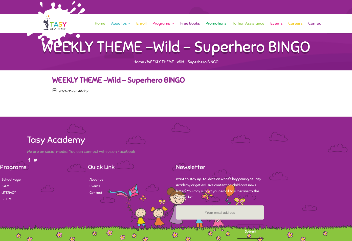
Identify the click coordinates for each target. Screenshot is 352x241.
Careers (295, 23)
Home (100, 23)
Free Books (190, 23)
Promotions (216, 23)
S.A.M (5, 186)
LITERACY (9, 193)
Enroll (141, 23)
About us (120, 23)
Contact (315, 23)
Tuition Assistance (248, 23)
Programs (163, 23)
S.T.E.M (6, 199)
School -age (11, 179)
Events (276, 23)
